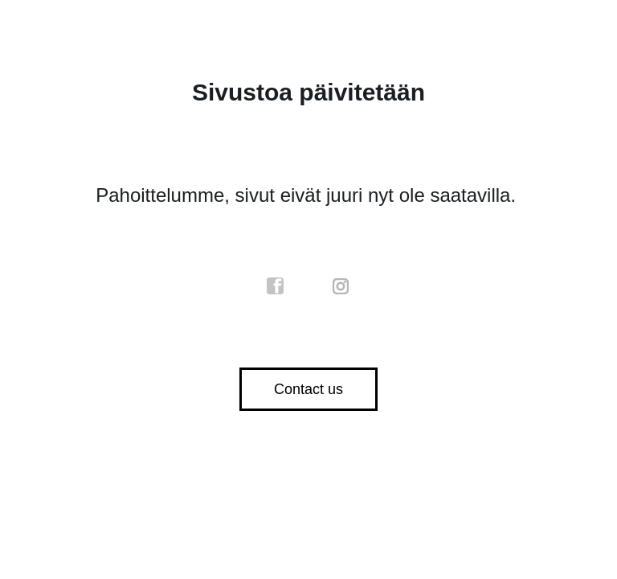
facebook (275, 286)
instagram (341, 286)
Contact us (308, 389)
